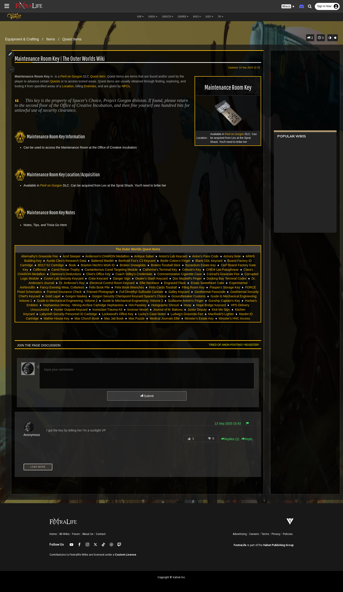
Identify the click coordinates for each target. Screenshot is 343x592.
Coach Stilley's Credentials (146, 274)
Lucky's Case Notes (223, 314)
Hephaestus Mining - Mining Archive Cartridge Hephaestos (161, 305)
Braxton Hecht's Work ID (97, 265)
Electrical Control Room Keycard (143, 283)
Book (72, 265)
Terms (265, 534)
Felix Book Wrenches (161, 287)
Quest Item (99, 76)
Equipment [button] (183, 16)
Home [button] (140, 16)
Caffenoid (39, 269)
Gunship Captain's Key (71, 305)
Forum (76, 534)
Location (69, 86)
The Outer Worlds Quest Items (137, 249)
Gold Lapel (108, 296)
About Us (87, 534)
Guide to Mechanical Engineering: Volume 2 (136, 300)
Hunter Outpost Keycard (148, 309)
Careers (254, 534)
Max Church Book (160, 318)
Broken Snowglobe (133, 265)
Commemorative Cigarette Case (192, 274)
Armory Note (232, 256)
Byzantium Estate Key (200, 265)
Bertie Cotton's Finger (175, 260)
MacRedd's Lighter (66, 318)
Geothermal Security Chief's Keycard (70, 296)
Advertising (240, 534)
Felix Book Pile (131, 287)
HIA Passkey (215, 305)
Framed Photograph (141, 292)
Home (53, 534)
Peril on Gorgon (232, 134)
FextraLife (240, 545)
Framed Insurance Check (104, 292)
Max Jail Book (187, 318)
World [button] (197, 16)
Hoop (45, 309)
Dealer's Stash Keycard (179, 278)
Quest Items (71, 39)
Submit (146, 396)
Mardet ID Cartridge (98, 318)
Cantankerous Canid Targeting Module (111, 269)
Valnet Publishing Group (278, 545)
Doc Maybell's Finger (215, 278)
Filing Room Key (225, 287)
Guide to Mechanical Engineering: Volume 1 (71, 300)
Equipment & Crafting (22, 39)
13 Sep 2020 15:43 (225, 423)
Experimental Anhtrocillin (50, 287)
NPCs (128, 86)
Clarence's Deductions (78, 274)
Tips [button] (220, 16)
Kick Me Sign (70, 314)
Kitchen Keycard (95, 314)
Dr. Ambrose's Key (103, 283)
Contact (101, 534)
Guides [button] (209, 16)
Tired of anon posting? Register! (231, 344)
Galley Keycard (219, 292)
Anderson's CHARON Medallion (107, 256)
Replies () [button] (228, 439)
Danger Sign (149, 278)
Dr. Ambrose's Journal (70, 283)
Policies (288, 534)
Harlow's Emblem (104, 305)
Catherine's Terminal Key (159, 269)
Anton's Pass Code (205, 256)
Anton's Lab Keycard (172, 256)
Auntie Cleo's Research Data (66, 260)
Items (50, 39)
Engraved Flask (206, 283)
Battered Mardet (102, 260)
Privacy (276, 534)
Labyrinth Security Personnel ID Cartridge (140, 314)
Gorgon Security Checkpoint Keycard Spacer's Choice (185, 296)
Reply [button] (244, 439)
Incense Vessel (215, 309)
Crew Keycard (126, 278)
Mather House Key (130, 318)
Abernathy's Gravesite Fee (39, 256)
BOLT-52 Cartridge (50, 265)
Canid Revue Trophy (65, 269)
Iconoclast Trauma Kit (185, 309)
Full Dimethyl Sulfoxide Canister (182, 292)
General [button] (153, 16)
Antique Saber (144, 256)
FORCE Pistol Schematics (64, 292)
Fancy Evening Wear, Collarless (94, 287)
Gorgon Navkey (132, 296)
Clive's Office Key (111, 274)
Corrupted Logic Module (50, 278)
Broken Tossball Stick (165, 265)
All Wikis (64, 534)
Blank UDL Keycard (208, 260)
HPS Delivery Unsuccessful (107, 309)
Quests (57, 81)
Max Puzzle (210, 318)
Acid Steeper (71, 256)
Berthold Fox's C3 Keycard (136, 260)
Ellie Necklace (180, 283)
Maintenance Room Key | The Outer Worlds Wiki (61, 58)
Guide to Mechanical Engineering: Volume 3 (202, 300)
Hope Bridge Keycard (69, 309)
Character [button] (167, 16)
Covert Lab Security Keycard (91, 278)
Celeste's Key (191, 269)
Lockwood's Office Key (189, 314)
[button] (288, 6)
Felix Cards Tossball (195, 287)
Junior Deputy (45, 314)
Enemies (92, 86)
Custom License (125, 554)
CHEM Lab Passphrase (222, 269)
